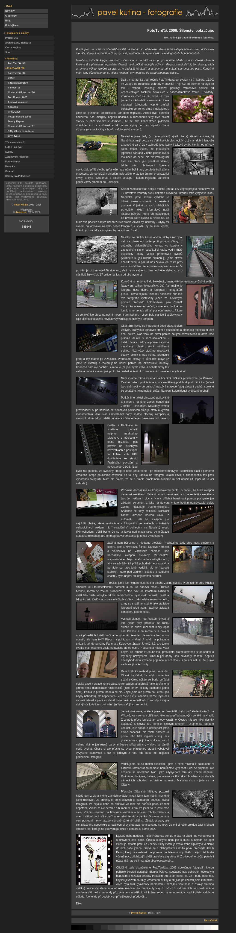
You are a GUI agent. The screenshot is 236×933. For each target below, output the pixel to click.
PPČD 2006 (12, 112)
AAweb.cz (20, 212)
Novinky (9, 11)
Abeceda (11, 107)
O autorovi (10, 16)
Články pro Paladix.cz (17, 176)
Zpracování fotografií (16, 157)
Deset (9, 78)
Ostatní (9, 171)
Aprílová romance (16, 102)
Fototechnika (12, 161)
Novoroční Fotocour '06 (19, 92)
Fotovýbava (11, 25)
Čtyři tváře (12, 136)
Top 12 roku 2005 (15, 97)
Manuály (9, 166)
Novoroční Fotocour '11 (19, 126)
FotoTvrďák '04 (14, 63)
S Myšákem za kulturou (19, 131)
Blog (7, 20)
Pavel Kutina (21, 204)
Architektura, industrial (17, 42)
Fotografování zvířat (17, 116)
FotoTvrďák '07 (14, 73)
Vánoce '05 (12, 87)
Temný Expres (14, 121)
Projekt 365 (11, 38)
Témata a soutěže (14, 142)
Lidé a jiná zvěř (13, 147)
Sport (8, 52)
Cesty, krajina (12, 47)
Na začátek (210, 920)
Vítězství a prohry (16, 83)
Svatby (8, 152)
